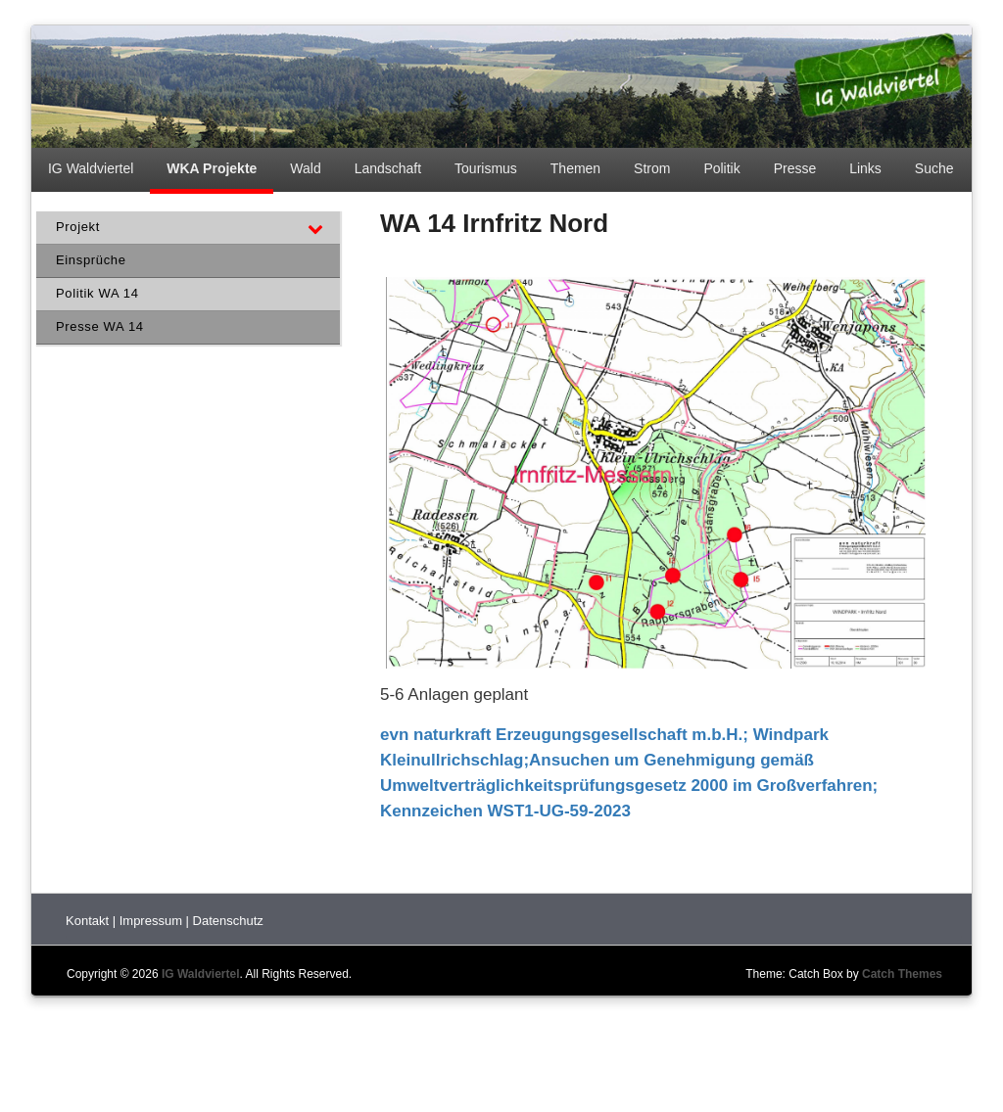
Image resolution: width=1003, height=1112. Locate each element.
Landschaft (388, 168)
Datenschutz (228, 920)
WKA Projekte (212, 168)
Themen (575, 168)
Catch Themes (902, 974)
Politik (721, 168)
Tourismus (485, 168)
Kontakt (89, 920)
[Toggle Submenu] (315, 227)
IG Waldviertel (90, 168)
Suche (934, 168)
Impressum (152, 920)
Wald (305, 168)
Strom (652, 168)
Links (865, 168)
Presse (795, 168)
